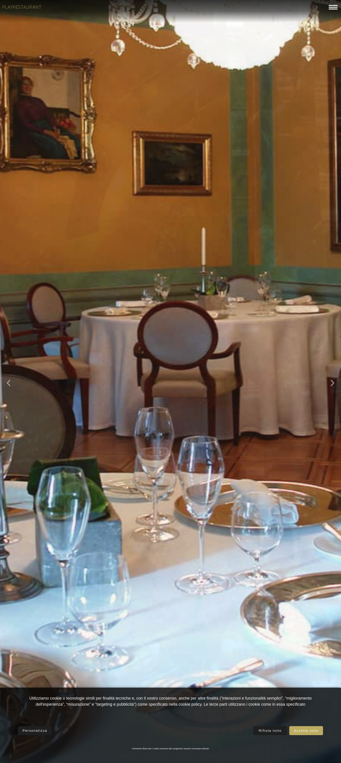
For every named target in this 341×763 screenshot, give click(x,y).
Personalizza (34, 730)
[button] (8, 381)
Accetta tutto (306, 730)
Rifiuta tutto (270, 730)
